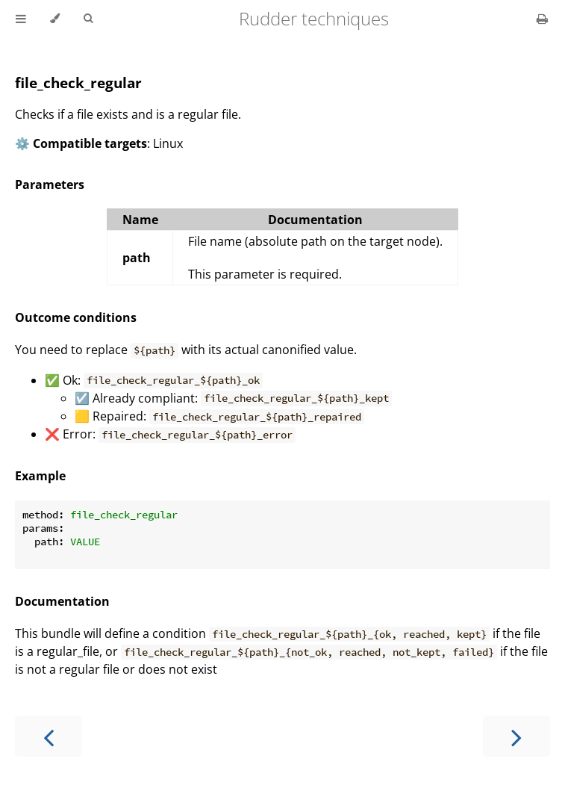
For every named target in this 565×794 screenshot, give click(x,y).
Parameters (49, 184)
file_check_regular (78, 82)
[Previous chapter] (48, 736)
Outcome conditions (76, 317)
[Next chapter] (516, 736)
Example (40, 476)
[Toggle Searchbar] (88, 18)
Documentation (62, 601)
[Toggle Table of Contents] (21, 18)
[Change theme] (55, 18)
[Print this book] (542, 18)
